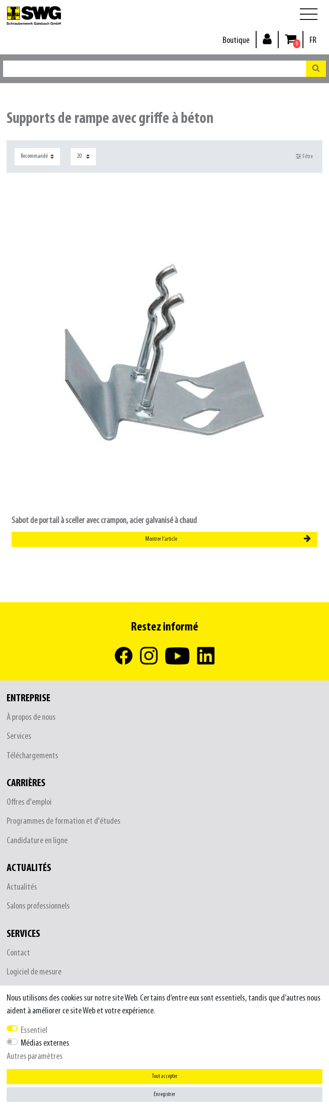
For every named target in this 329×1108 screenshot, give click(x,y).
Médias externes (45, 1043)
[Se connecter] (267, 38)
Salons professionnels (38, 906)
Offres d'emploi (29, 802)
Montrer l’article (228, 539)
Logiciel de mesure (34, 972)
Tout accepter (165, 1076)
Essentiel (34, 1030)
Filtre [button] (304, 156)
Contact (18, 953)
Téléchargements (32, 755)
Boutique (236, 40)
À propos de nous (31, 717)
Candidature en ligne (37, 840)
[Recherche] (316, 69)
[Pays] (312, 40)
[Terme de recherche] (154, 69)
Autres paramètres (35, 1056)
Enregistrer (164, 1094)
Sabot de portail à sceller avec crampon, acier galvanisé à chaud (104, 520)
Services (19, 736)
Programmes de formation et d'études (64, 821)
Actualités (22, 887)
